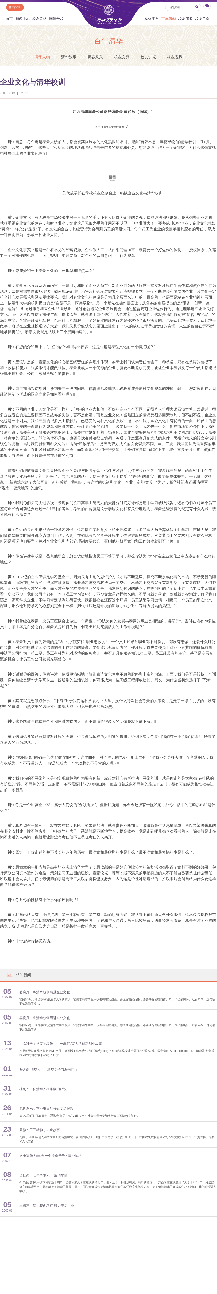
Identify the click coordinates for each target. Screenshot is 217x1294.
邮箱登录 (15, 7)
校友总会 (202, 19)
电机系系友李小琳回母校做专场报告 (46, 1108)
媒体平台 (151, 19)
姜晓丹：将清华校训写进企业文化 (44, 992)
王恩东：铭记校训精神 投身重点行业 (46, 1205)
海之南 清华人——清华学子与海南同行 (48, 1069)
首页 (9, 19)
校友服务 (185, 19)
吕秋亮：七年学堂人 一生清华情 (43, 1175)
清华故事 (68, 57)
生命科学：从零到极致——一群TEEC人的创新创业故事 (60, 1044)
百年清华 (168, 19)
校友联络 (39, 19)
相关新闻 (19, 975)
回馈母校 (56, 19)
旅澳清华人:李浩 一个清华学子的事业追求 (50, 1156)
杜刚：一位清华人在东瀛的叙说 (43, 1089)
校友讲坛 (148, 57)
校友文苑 (121, 57)
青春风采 (95, 57)
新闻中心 (22, 19)
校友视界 (175, 57)
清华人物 (42, 57)
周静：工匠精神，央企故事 (39, 1130)
